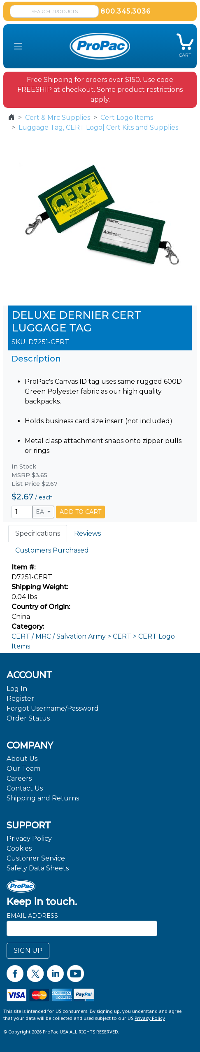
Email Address (32, 915)
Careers (19, 778)
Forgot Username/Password (53, 708)
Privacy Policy (29, 838)
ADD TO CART (80, 512)
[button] (18, 46)
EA (41, 512)
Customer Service (36, 858)
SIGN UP (28, 950)
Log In (17, 689)
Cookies (19, 848)
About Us (22, 759)
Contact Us (25, 788)
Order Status (28, 718)
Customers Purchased (52, 550)
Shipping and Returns (43, 798)
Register (20, 698)
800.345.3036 (125, 11)
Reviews (87, 533)
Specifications (37, 533)
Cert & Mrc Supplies (57, 117)
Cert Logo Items (126, 117)
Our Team (23, 768)
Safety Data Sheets (38, 868)
